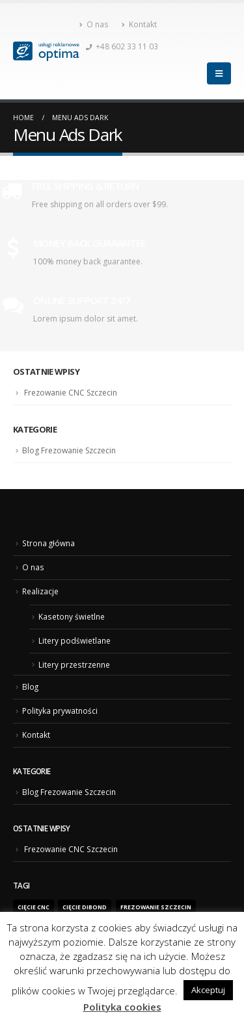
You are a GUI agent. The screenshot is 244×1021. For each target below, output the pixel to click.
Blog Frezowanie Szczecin (69, 450)
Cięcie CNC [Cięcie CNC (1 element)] (33, 907)
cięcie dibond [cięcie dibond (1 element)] (84, 907)
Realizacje (40, 591)
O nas (94, 24)
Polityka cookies (122, 1006)
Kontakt (139, 24)
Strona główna (48, 543)
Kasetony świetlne (71, 616)
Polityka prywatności (60, 710)
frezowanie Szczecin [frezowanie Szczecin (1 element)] (155, 907)
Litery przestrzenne (74, 664)
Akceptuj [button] (208, 990)
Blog (30, 686)
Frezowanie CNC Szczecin (70, 392)
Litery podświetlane (74, 640)
